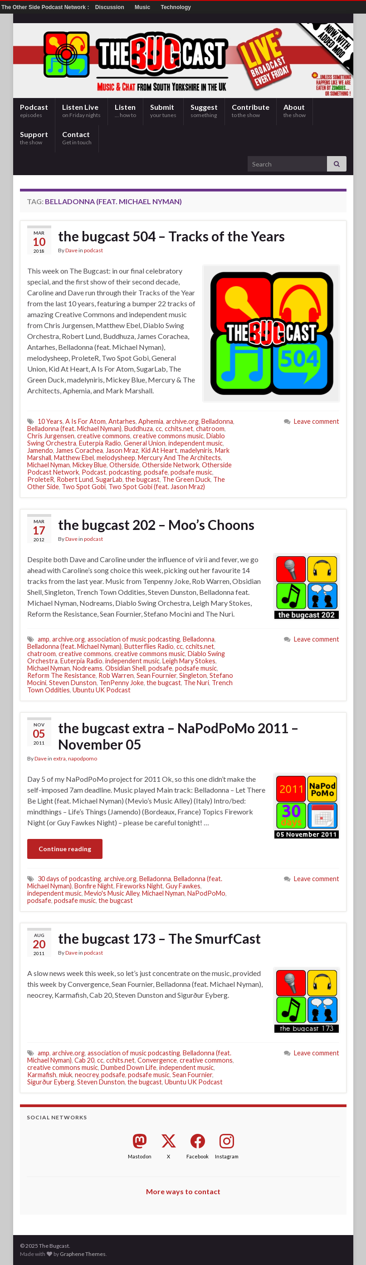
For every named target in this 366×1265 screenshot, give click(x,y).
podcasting (125, 472)
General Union (145, 443)
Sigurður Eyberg (50, 1082)
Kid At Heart (159, 450)
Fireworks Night (139, 886)
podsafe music (191, 472)
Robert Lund (75, 479)
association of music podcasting (134, 639)
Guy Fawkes (183, 886)
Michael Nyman (48, 465)
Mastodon (139, 1156)
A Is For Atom (85, 421)
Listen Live (81, 110)
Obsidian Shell (125, 668)
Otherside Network (170, 465)
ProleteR (40, 479)
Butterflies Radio (149, 646)
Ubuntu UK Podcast (102, 690)
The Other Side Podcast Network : (46, 7)
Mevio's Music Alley (111, 893)
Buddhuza (138, 428)
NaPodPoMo (206, 893)
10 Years (50, 421)
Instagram (227, 1156)
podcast (93, 250)
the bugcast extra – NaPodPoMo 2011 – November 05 (178, 736)
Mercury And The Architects (179, 457)
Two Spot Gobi (84, 486)
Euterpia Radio (100, 443)
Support (34, 138)
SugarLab (109, 479)
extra (59, 758)
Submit (163, 110)
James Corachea (79, 450)
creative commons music (168, 436)
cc (159, 428)
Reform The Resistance (61, 675)
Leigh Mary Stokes (188, 661)
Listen (125, 110)
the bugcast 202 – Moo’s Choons (156, 524)
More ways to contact (183, 1191)
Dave (71, 250)
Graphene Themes (83, 1253)
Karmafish (41, 1075)
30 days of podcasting (69, 879)
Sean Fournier (156, 675)
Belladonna (217, 421)
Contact (77, 138)
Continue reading (65, 849)
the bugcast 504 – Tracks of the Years (171, 236)
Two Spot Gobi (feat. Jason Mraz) (156, 486)
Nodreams (87, 668)
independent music (195, 443)
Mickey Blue (90, 465)
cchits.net (179, 428)
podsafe (156, 472)
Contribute (250, 110)
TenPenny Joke (121, 682)
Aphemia (150, 421)
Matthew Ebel (74, 457)
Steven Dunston (73, 682)
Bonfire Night (93, 886)
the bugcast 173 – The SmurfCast (159, 938)
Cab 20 (84, 1060)
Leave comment (316, 421)
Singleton (193, 675)
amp (43, 639)
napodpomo (82, 758)
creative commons (103, 436)
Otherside (124, 465)
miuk (65, 1075)
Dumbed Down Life (128, 1067)
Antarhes (122, 421)
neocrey (86, 1075)
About (294, 110)
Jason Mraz (122, 450)
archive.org (182, 421)
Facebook (197, 1156)
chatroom (210, 428)
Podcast (34, 110)
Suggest (204, 110)
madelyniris (196, 450)
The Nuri (196, 682)
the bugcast (142, 479)
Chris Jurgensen (50, 436)
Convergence (157, 1060)
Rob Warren (116, 675)
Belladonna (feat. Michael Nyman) (74, 428)
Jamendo (40, 450)
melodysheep (116, 457)
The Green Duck (186, 479)
